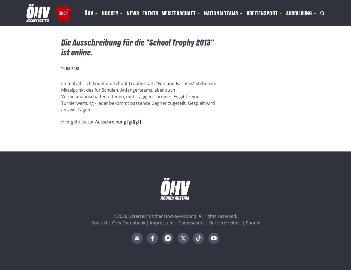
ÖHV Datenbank (128, 223)
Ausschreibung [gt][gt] (118, 122)
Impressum (162, 223)
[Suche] (322, 13)
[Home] (38, 13)
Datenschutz (191, 223)
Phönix (253, 223)
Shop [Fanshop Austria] (63, 13)
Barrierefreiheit (225, 223)
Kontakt (99, 223)
